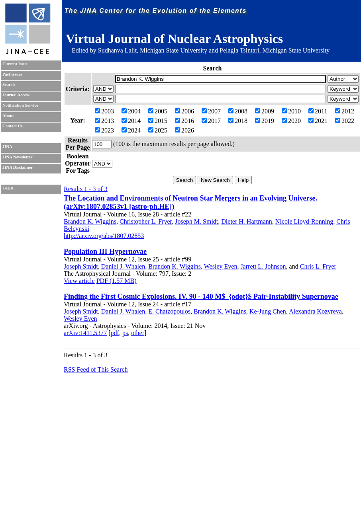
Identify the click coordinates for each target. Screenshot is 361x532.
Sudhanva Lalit (117, 50)
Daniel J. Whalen (123, 266)
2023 (104, 130)
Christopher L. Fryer (146, 221)
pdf (115, 332)
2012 (344, 111)
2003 (104, 111)
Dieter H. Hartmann (246, 221)
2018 (237, 120)
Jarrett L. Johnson (263, 266)
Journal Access (15, 95)
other (137, 332)
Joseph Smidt (81, 266)
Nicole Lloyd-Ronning (304, 221)
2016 (184, 120)
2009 (264, 111)
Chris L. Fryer (318, 266)
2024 (131, 130)
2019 (264, 120)
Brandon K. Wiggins (90, 221)
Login (7, 188)
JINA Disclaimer (17, 167)
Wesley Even (220, 266)
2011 (317, 111)
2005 (157, 111)
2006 (184, 111)
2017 (211, 120)
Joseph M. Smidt (196, 221)
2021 (318, 120)
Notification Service (20, 105)
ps (125, 332)
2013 (104, 120)
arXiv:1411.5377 (85, 332)
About (8, 115)
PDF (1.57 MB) (116, 280)
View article (79, 280)
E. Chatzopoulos (169, 311)
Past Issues (12, 74)
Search (8, 84)
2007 (211, 111)
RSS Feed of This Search (96, 369)
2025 (157, 130)
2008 (237, 111)
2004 (131, 111)
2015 (157, 120)
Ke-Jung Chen (267, 311)
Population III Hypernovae (105, 251)
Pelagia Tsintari (239, 50)
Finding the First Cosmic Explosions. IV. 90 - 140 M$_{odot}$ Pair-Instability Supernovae (201, 296)
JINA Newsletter (17, 157)
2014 (131, 120)
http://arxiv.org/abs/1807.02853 (104, 235)
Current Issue (14, 64)
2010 (291, 111)
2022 (344, 120)
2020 (291, 120)
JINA (7, 146)
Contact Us (12, 126)
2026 (184, 130)
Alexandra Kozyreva (315, 311)
